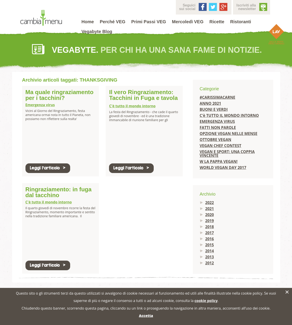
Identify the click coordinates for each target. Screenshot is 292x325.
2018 (209, 227)
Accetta (146, 315)
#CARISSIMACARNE (217, 97)
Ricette (216, 21)
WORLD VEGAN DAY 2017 (223, 167)
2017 (209, 233)
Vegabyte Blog (97, 31)
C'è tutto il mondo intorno (132, 106)
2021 (209, 209)
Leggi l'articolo (48, 168)
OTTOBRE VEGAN (215, 139)
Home (88, 21)
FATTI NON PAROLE (218, 127)
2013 (209, 257)
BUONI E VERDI (214, 109)
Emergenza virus (40, 105)
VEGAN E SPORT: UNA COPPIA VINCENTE (227, 153)
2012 (209, 263)
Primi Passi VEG (148, 21)
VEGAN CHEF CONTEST (220, 146)
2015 (209, 245)
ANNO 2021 (210, 103)
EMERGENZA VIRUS (217, 121)
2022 (209, 203)
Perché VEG (113, 21)
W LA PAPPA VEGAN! (218, 161)
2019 (209, 221)
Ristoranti (240, 21)
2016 (209, 239)
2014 (209, 251)
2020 (209, 215)
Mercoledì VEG (188, 21)
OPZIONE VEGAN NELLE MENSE (228, 133)
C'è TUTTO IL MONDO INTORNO (229, 115)
